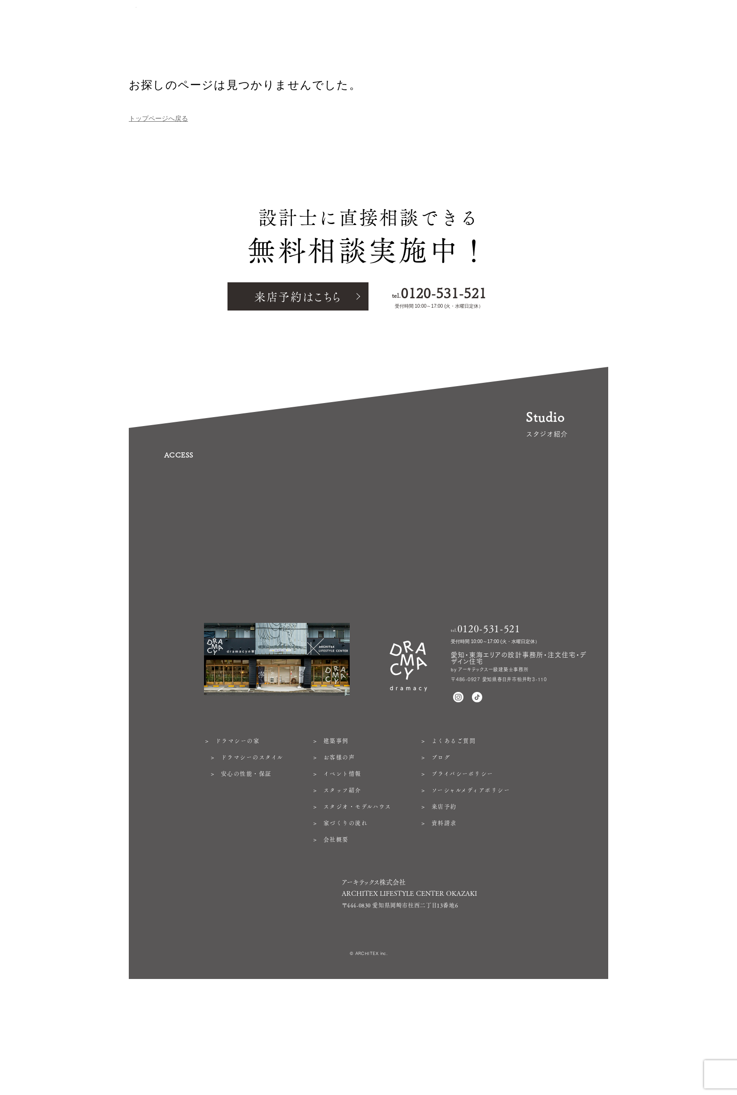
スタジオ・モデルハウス (357, 912)
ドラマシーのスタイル (252, 863)
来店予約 (444, 912)
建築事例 (336, 846)
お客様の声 (339, 863)
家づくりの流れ (345, 928)
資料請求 (444, 928)
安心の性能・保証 (246, 879)
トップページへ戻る (158, 118)
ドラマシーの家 (237, 846)
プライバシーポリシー (462, 879)
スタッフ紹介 (342, 896)
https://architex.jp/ (365, 1019)
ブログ (441, 863)
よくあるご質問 (453, 846)
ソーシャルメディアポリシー (470, 896)
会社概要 (336, 945)
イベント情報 (342, 879)
